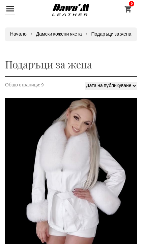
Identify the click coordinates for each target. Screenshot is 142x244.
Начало (18, 34)
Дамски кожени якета (59, 34)
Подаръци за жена (111, 34)
